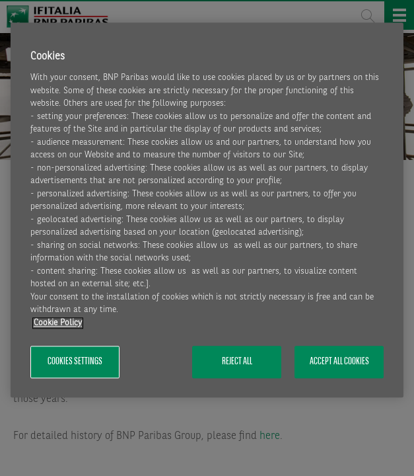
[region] (207, 209)
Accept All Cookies (339, 362)
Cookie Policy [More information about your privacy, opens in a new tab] (58, 323)
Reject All (237, 362)
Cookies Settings (75, 362)
